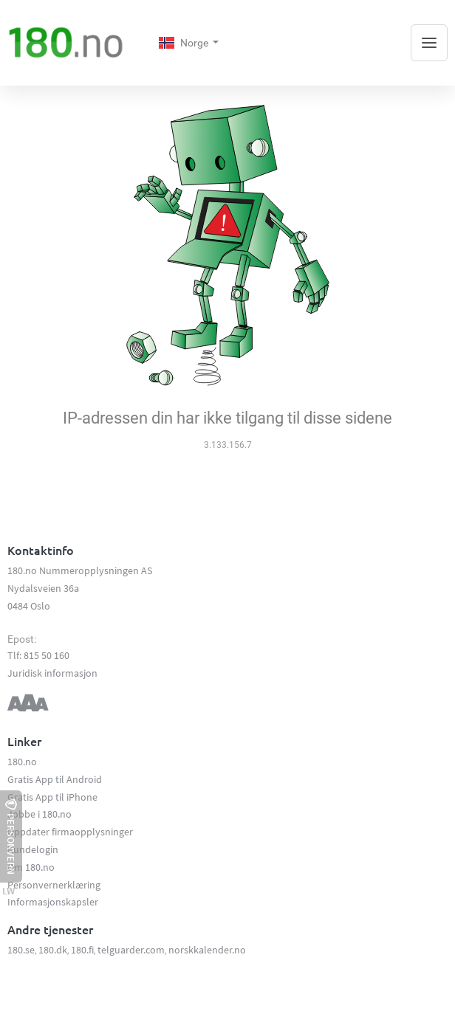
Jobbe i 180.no (39, 814)
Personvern (11, 836)
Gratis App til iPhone (52, 797)
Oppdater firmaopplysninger (70, 831)
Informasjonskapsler (52, 901)
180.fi (82, 949)
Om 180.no (31, 867)
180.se (21, 949)
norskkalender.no (207, 949)
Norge (185, 43)
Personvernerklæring (53, 884)
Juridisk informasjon (52, 673)
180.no (22, 761)
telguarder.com (131, 949)
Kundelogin (32, 849)
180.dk (52, 949)
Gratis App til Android (54, 779)
